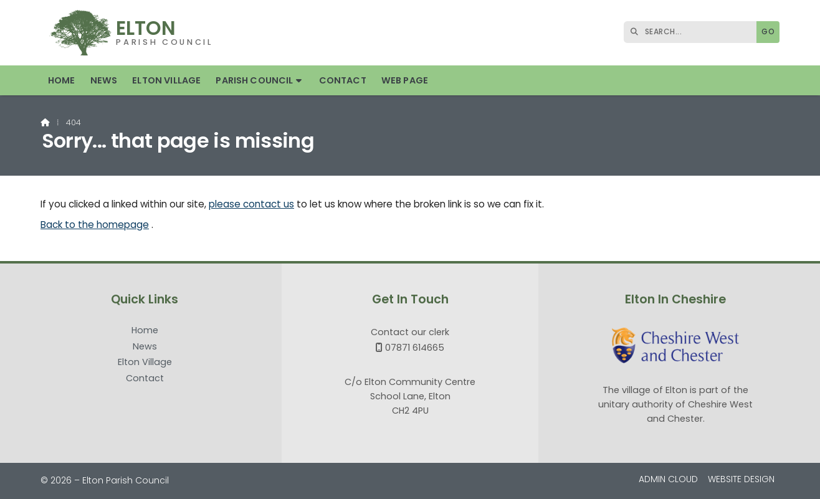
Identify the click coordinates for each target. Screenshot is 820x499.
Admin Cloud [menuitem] (668, 479)
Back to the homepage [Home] (95, 224)
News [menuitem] (104, 80)
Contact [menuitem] (342, 80)
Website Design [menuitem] (741, 479)
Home (144, 330)
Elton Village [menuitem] (166, 80)
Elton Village (145, 362)
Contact (145, 378)
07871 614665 (414, 347)
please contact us (251, 204)
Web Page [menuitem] (404, 80)
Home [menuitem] (61, 80)
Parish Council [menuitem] (254, 80)
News (145, 347)
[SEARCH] (693, 32)
